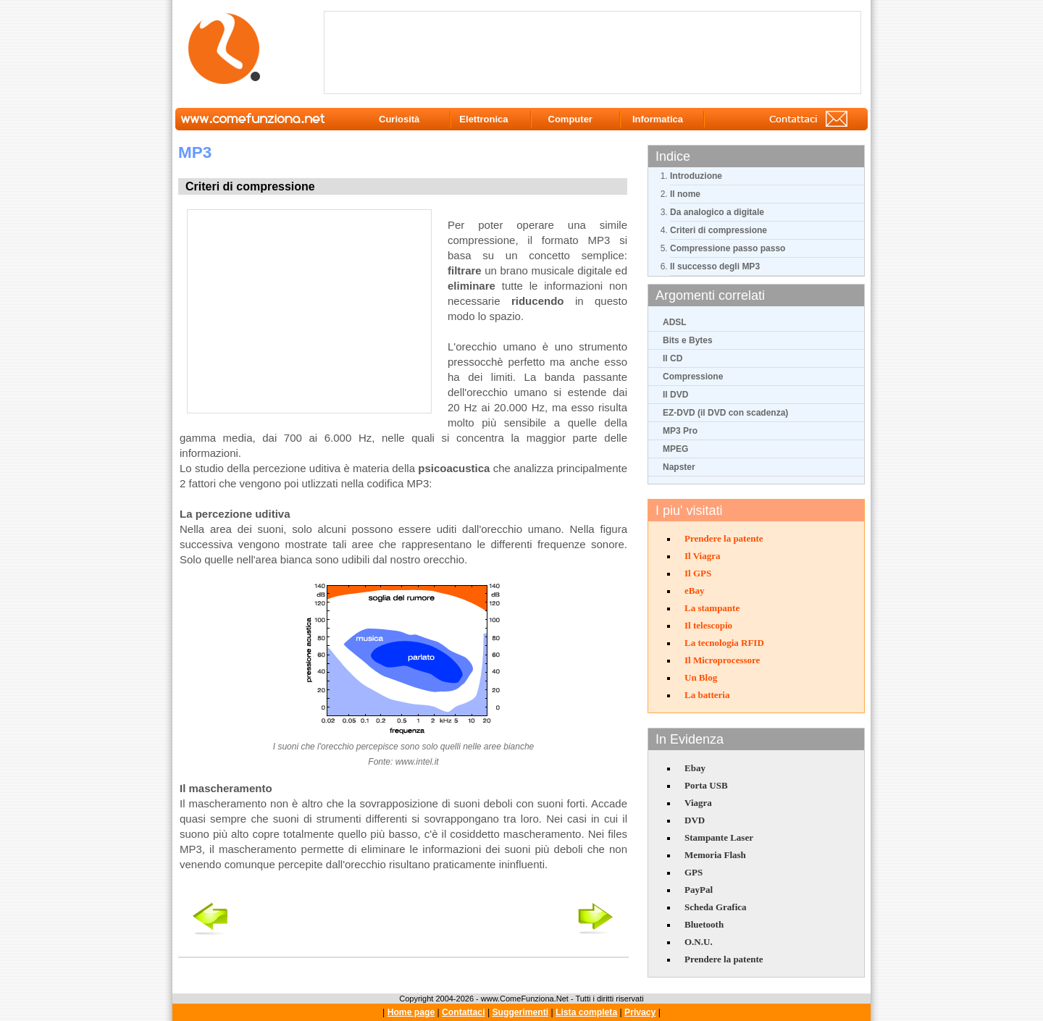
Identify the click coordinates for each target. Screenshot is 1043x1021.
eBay (694, 590)
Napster (679, 467)
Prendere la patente (723, 538)
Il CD (672, 358)
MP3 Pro (680, 431)
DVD (694, 820)
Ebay (694, 767)
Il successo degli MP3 (715, 266)
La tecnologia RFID (724, 642)
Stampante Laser (718, 837)
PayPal (698, 889)
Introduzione (696, 176)
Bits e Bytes (688, 340)
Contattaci (463, 1012)
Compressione (693, 376)
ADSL (675, 322)
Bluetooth (704, 924)
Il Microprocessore (722, 660)
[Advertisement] (595, 51)
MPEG (675, 449)
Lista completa (586, 1012)
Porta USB (706, 785)
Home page (411, 1012)
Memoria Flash (715, 854)
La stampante (712, 607)
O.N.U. (698, 941)
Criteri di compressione (718, 230)
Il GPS (697, 573)
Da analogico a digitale (717, 212)
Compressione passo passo (727, 248)
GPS (693, 872)
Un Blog (700, 677)
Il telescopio (708, 625)
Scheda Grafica (715, 907)
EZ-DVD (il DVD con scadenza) (725, 413)
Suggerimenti (520, 1012)
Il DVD (675, 395)
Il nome (685, 194)
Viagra (698, 802)
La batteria (706, 694)
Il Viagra (702, 555)
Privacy (639, 1012)
